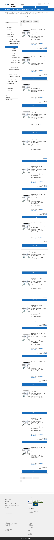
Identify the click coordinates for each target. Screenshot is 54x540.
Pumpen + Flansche (10, 34)
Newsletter (31, 525)
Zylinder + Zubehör (10, 90)
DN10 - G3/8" (14, 48)
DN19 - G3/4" (14, 53)
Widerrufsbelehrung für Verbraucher (13, 505)
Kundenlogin (45, 0)
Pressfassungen (12, 72)
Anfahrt (7, 507)
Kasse (30, 524)
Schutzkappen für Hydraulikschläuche (13, 76)
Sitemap (30, 534)
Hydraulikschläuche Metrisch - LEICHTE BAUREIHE (14, 57)
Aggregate (9, 24)
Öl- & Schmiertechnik (9, 99)
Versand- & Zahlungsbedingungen (12, 503)
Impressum (8, 499)
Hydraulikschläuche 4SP (14, 65)
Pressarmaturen (11, 71)
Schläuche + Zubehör (10, 38)
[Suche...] (39, 4)
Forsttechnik (37, 9)
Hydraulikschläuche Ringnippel (14, 64)
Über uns (30, 530)
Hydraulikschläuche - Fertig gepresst (13, 41)
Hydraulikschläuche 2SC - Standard (14, 43)
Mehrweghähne (9, 27)
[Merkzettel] (45, 4)
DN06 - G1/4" (14, 46)
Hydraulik (9, 9)
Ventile (8, 86)
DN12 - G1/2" (14, 50)
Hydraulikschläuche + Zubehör (13, 39)
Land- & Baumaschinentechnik (18, 9)
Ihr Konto (30, 523)
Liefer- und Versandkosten (33, 511)
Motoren (8, 31)
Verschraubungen (10, 88)
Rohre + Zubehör (10, 36)
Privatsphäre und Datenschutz (12, 511)
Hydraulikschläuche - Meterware (13, 69)
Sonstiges (7, 530)
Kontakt (7, 501)
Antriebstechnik (29, 9)
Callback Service (9, 513)
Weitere (42, 9)
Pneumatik (8, 97)
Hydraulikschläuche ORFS (14, 62)
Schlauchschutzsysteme (13, 74)
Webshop (23, 538)
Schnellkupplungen (10, 83)
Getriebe (8, 25)
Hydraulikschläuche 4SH (14, 67)
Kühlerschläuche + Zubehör (12, 79)
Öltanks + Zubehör (10, 32)
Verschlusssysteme (12, 78)
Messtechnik (9, 29)
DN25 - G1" (13, 55)
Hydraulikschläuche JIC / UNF (14, 60)
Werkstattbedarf (9, 101)
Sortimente (9, 85)
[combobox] (28, 21)
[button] (48, 4)
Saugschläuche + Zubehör (12, 81)
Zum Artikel (34, 51)
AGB (7, 509)
